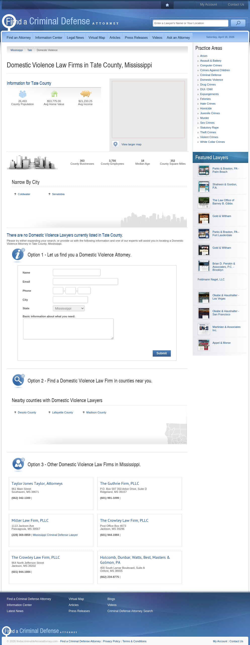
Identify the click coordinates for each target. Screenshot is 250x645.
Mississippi (17, 50)
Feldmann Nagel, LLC (211, 279)
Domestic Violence (211, 79)
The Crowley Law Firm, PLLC (124, 520)
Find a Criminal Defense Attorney (29, 599)
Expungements (209, 94)
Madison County (96, 412)
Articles (73, 605)
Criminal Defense (210, 74)
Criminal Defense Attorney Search (130, 611)
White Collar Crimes (212, 141)
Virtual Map (76, 599)
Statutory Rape (209, 127)
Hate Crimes (208, 103)
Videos (111, 605)
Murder (204, 117)
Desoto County (27, 412)
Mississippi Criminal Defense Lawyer (55, 534)
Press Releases (79, 611)
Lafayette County (62, 412)
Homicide (206, 108)
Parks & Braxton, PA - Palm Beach (226, 170)
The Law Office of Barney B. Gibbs (223, 202)
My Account (208, 4)
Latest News (15, 611)
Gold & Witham (222, 216)
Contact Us (236, 4)
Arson (203, 55)
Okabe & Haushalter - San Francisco (226, 313)
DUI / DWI (206, 89)
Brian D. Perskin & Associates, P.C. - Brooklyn (224, 266)
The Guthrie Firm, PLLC (119, 483)
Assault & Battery (210, 60)
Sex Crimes (207, 122)
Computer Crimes (211, 65)
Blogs (111, 599)
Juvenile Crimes (210, 113)
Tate (30, 50)
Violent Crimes (209, 137)
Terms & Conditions (134, 641)
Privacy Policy (111, 641)
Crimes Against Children (215, 70)
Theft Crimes (208, 132)
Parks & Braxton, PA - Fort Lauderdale (226, 233)
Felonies (205, 98)
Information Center (19, 605)
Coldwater (24, 194)
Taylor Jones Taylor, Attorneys (37, 483)
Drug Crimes (208, 84)
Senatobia (58, 194)
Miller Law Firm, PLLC (30, 520)
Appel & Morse (222, 342)
